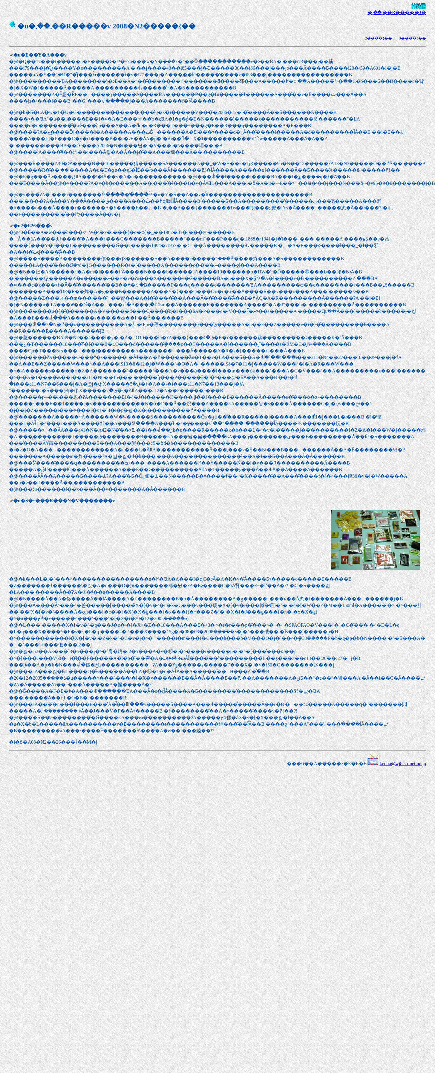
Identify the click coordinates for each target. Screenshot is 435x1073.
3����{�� (412, 38)
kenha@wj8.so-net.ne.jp (402, 763)
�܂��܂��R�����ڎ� (396, 12)
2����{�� (378, 38)
